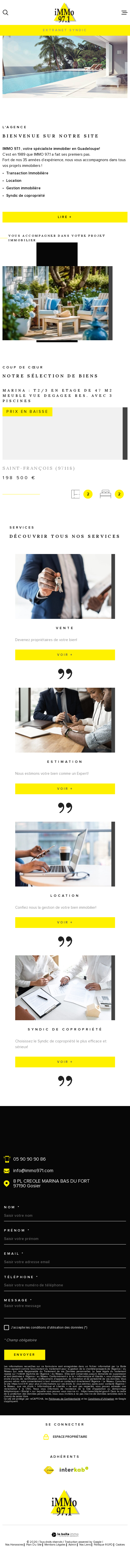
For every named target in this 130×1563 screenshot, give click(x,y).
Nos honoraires (14, 1544)
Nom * (12, 1207)
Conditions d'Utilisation (101, 1399)
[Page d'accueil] (65, 12)
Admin (72, 1544)
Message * (18, 1300)
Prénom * (17, 1230)
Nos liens (85, 1544)
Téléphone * (21, 1277)
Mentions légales (54, 1544)
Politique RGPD (103, 1544)
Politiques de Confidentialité (64, 1399)
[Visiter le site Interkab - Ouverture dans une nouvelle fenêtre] (74, 1469)
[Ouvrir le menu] (125, 12)
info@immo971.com (33, 1170)
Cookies (120, 1544)
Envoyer (24, 1354)
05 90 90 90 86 (29, 1159)
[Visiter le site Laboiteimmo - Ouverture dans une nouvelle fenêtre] (65, 1535)
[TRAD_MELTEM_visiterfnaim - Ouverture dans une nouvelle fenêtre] (49, 1470)
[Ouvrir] (5, 12)
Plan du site (34, 1544)
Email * (14, 1253)
